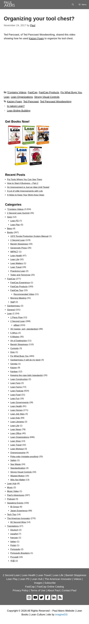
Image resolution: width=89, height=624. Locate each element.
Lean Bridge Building (18, 110)
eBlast (17, 325)
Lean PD (14, 221)
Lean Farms (16, 387)
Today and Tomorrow (20, 275)
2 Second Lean (17, 240)
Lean (7, 97)
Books (10, 232)
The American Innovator (18, 518)
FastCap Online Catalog (50, 586)
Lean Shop (15, 441)
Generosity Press (18, 248)
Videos (77, 579)
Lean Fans (15, 383)
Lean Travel (16, 267)
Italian (13, 541)
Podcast (11, 499)
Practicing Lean (17, 271)
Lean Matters (16, 263)
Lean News (15, 429)
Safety (13, 460)
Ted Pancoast (31, 101)
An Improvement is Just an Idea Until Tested (28, 187)
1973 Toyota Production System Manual (29, 236)
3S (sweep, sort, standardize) (24, 329)
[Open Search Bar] (73, 4)
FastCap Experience (20, 282)
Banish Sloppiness (19, 244)
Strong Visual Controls (46, 97)
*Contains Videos (16, 92)
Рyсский (14, 557)
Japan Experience (19, 510)
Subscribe (50, 582)
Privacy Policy (20, 590)
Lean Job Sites (17, 414)
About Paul (53, 590)
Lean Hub (11, 483)
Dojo (12, 352)
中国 (12, 561)
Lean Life (14, 259)
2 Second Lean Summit (18, 213)
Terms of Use (37, 590)
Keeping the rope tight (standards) (26, 375)
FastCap (32, 92)
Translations (13, 526)
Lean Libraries (17, 422)
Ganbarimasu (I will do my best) (25, 360)
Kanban (14, 371)
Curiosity (14, 348)
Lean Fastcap (16, 391)
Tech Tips (11, 514)
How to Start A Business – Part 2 (22, 183)
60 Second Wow (18, 522)
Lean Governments (19, 402)
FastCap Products (49, 92)
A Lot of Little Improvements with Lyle (25, 191)
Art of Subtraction (18, 340)
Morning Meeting (18, 298)
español (14, 534)
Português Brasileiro (20, 553)
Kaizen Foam (36, 38)
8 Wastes (14, 337)
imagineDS (61, 614)
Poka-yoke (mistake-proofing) (24, 456)
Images (38, 582)
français (14, 537)
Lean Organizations (22, 97)
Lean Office (15, 433)
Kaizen (13, 367)
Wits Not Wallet (17, 480)
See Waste (15, 464)
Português (15, 549)
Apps (9, 217)
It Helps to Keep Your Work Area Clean (25, 195)
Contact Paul (69, 590)
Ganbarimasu (13, 306)
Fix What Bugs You (71, 92)
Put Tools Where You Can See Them (24, 179)
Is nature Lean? (16, 106)
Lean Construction (19, 379)
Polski (13, 545)
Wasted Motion (17, 476)
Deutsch (14, 530)
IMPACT (14, 251)
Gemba (13, 364)
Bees (9, 228)
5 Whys (14, 333)
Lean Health (16, 255)
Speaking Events (15, 503)
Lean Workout (17, 449)
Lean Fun (15, 398)
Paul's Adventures (15, 495)
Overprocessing (17, 452)
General (11, 310)
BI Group (14, 507)
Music (10, 487)
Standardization (17, 468)
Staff (12, 302)
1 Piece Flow (16, 317)
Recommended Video (24, 294)
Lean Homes (16, 410)
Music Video (13, 491)
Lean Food (15, 395)
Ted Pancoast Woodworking (56, 101)
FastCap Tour (16, 290)
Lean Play (15, 224)
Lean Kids (15, 418)
